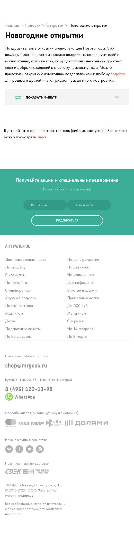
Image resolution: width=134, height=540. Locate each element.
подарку (118, 73)
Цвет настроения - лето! (26, 259)
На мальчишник (80, 274)
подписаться (67, 220)
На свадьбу (15, 267)
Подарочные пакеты (22, 328)
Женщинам (76, 313)
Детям (10, 321)
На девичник (78, 267)
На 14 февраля (80, 328)
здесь (42, 137)
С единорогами (18, 290)
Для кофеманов (81, 282)
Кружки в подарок (21, 298)
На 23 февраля (18, 336)
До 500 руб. (77, 305)
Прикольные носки (83, 298)
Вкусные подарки (82, 290)
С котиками (15, 274)
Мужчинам (14, 313)
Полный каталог (19, 305)
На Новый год (17, 282)
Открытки (75, 321)
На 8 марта (77, 336)
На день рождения (83, 259)
